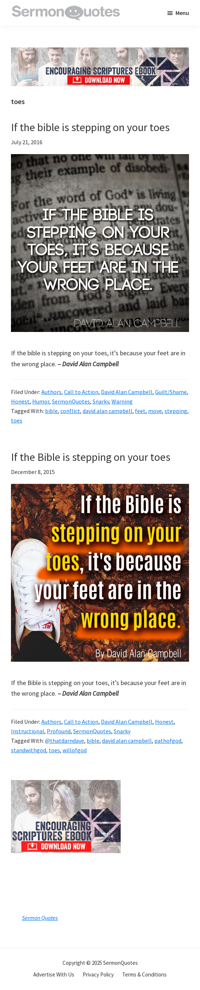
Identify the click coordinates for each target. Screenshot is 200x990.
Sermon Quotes (40, 917)
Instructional (27, 731)
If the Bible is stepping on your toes (90, 457)
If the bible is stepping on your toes (90, 127)
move (155, 410)
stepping (176, 410)
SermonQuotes (71, 401)
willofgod (75, 750)
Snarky (101, 401)
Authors (51, 391)
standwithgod (28, 750)
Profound (59, 731)
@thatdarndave (64, 740)
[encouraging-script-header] (100, 53)
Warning (122, 401)
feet (140, 410)
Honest (20, 401)
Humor (40, 401)
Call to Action (81, 391)
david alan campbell (107, 410)
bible (51, 410)
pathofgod (167, 740)
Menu (182, 12)
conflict (70, 410)
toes (16, 420)
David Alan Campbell (126, 391)
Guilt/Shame (171, 391)
